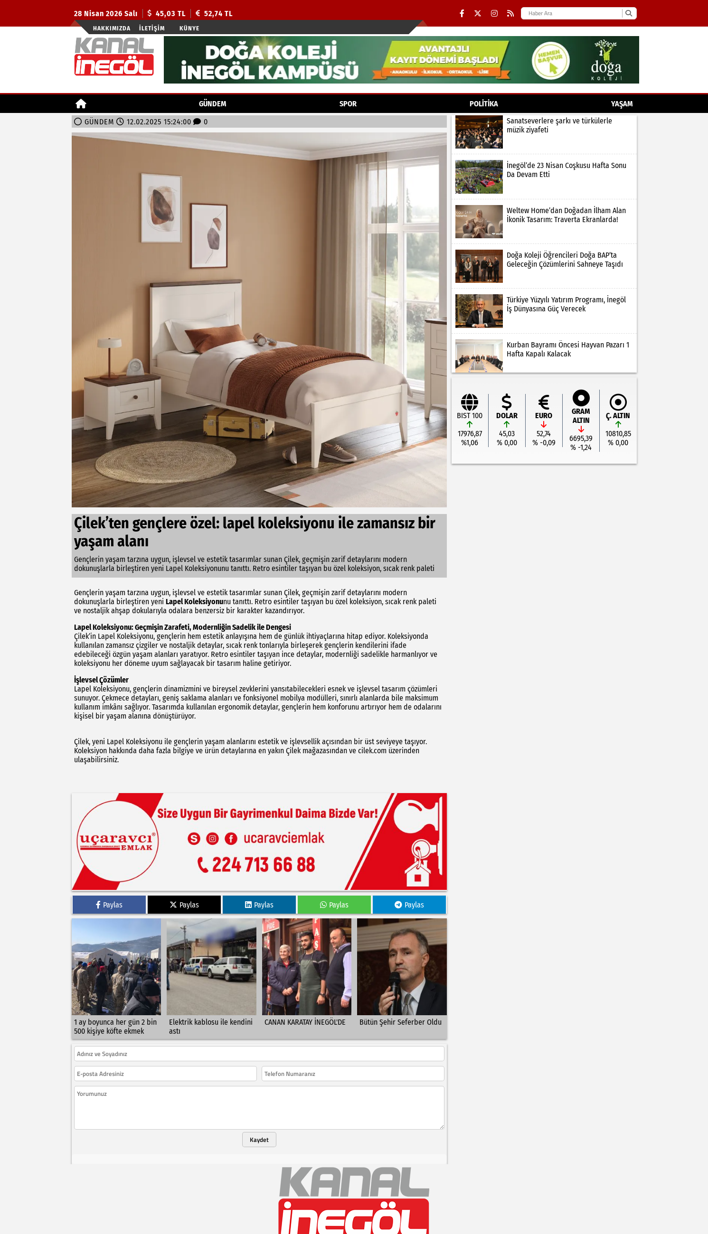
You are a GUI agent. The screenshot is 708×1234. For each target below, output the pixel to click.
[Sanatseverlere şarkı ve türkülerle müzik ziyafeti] (544, 132)
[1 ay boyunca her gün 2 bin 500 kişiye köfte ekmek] (116, 973)
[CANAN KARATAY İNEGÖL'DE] (307, 973)
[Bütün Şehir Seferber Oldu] (402, 973)
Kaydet (259, 1134)
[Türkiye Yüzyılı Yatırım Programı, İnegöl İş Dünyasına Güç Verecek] (544, 310)
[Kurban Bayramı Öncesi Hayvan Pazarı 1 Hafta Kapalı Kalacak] (544, 356)
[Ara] (628, 13)
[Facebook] (462, 13)
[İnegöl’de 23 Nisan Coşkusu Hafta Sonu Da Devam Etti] (544, 176)
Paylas (109, 899)
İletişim (152, 28)
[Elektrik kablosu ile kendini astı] (211, 973)
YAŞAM (622, 103)
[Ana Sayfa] (81, 103)
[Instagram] (494, 13)
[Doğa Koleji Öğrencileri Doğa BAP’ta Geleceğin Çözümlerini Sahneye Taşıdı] (544, 266)
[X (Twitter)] (477, 13)
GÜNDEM (213, 103)
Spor (348, 103)
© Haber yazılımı (354, 1229)
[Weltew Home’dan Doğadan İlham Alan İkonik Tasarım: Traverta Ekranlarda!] (544, 221)
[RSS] (510, 13)
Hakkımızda (112, 28)
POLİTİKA (484, 103)
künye (189, 28)
